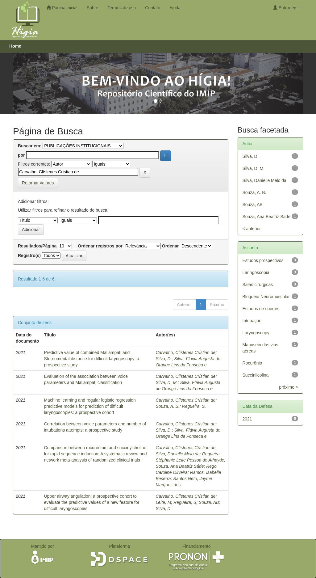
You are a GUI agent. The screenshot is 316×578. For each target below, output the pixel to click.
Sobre (92, 7)
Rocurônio (252, 363)
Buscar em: (29, 145)
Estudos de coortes (261, 308)
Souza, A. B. (168, 406)
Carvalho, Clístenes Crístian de (186, 352)
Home (15, 46)
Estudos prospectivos (263, 260)
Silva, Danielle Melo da (178, 453)
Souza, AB (209, 502)
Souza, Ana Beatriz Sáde (180, 466)
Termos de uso (121, 7)
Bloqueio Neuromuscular (266, 296)
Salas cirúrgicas (258, 284)
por (21, 155)
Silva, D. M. (167, 382)
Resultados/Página (37, 245)
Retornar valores (38, 182)
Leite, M (163, 502)
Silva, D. (164, 358)
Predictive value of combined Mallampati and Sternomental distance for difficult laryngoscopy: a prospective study (91, 358)
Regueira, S (184, 502)
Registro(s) (29, 255)
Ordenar (170, 245)
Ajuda (175, 7)
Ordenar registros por (100, 245)
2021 (247, 418)
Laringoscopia (256, 272)
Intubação (252, 320)
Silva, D (163, 508)
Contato (152, 7)
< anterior (252, 228)
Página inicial (62, 7)
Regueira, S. (194, 406)
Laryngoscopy (256, 332)
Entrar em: (288, 7)
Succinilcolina (256, 375)
